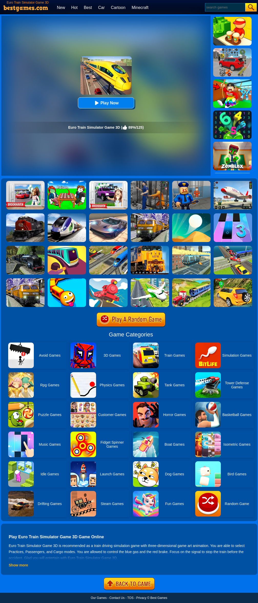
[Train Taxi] (67, 247)
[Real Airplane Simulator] (233, 182)
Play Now (106, 103)
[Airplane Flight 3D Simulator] (150, 280)
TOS (130, 598)
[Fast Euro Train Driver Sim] (25, 247)
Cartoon (118, 7)
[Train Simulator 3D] (150, 247)
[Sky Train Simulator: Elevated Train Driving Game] (191, 247)
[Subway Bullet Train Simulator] (25, 280)
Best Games (158, 598)
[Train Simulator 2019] (67, 215)
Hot (74, 7)
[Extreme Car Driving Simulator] (108, 215)
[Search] (225, 7)
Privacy (141, 598)
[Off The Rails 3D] (108, 280)
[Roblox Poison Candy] (67, 182)
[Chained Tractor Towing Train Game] (191, 280)
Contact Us (117, 598)
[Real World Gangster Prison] (150, 182)
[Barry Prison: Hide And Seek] (191, 182)
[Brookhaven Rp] (25, 182)
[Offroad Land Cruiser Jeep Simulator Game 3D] (233, 280)
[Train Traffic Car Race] (233, 247)
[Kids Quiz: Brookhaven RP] (108, 182)
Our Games (99, 598)
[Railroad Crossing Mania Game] (108, 247)
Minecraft (140, 7)
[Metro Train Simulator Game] (150, 215)
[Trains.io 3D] (67, 280)
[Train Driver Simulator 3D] (25, 215)
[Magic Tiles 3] (233, 215)
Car (101, 7)
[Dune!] (191, 215)
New (61, 7)
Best (88, 7)
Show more (18, 565)
